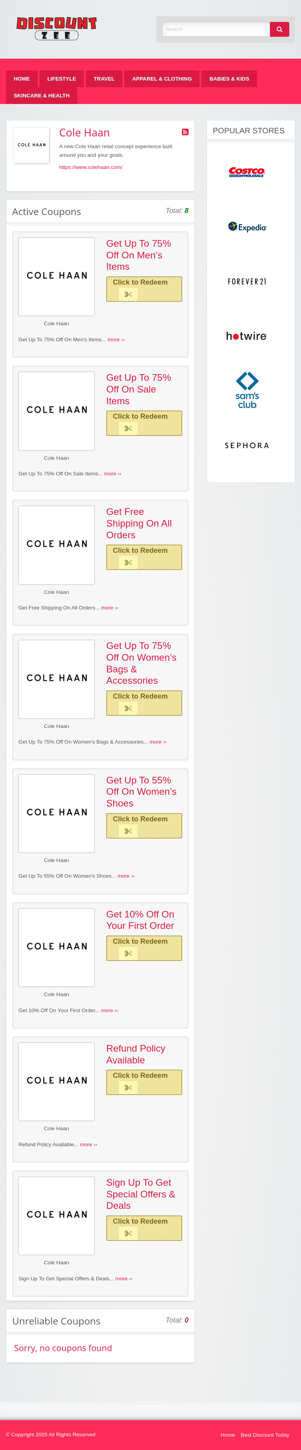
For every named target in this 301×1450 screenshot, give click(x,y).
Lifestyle (61, 79)
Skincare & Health (41, 96)
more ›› (116, 339)
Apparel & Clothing (162, 79)
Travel (104, 79)
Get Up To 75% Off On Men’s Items (138, 255)
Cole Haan (56, 323)
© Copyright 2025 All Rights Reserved (50, 1434)
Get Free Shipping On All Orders (139, 523)
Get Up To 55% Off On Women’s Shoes (141, 791)
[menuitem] (22, 78)
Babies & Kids (229, 79)
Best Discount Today (265, 1435)
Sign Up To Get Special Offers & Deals (140, 1194)
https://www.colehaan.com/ (91, 167)
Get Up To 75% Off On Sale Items (138, 389)
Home (22, 79)
